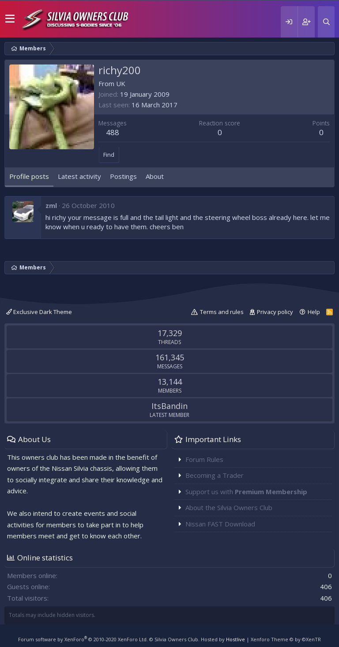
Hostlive (235, 639)
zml (51, 205)
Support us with (246, 491)
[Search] (326, 22)
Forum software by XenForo (83, 639)
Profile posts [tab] (29, 176)
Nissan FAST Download (220, 523)
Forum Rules (204, 459)
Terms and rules (222, 312)
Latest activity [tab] (79, 176)
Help (314, 312)
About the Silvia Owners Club (228, 507)
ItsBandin (169, 406)
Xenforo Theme (286, 639)
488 (112, 132)
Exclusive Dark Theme (39, 312)
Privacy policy (275, 312)
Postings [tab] (123, 176)
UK (120, 83)
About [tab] (155, 176)
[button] (10, 19)
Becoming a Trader (214, 475)
